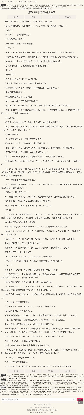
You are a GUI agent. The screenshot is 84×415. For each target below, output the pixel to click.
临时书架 (51, 407)
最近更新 (41, 410)
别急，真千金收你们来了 (58, 391)
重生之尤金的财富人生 (41, 384)
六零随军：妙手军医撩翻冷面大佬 (10, 391)
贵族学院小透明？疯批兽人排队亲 (43, 391)
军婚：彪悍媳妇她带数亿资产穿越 (31, 380)
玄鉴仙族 (9, 375)
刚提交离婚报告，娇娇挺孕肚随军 (73, 391)
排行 (49, 405)
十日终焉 (62, 376)
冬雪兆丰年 (11, 1)
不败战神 (15, 376)
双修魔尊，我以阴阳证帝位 (44, 376)
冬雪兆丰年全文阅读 (25, 1)
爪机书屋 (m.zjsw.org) (48, 412)
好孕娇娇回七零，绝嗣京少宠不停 (58, 387)
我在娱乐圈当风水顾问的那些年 (19, 375)
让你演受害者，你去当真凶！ (59, 389)
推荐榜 (40, 407)
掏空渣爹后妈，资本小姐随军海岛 (54, 5)
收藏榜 (45, 407)
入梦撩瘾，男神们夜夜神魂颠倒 (14, 387)
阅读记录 (68, 17)
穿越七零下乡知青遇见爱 (43, 387)
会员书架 (54, 410)
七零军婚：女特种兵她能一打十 (13, 385)
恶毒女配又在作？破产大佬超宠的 (27, 391)
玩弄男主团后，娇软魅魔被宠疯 (29, 387)
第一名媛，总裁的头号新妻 (63, 375)
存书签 (68, 371)
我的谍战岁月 (34, 376)
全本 (45, 405)
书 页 (33, 17)
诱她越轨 (45, 392)
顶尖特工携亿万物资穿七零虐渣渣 (24, 382)
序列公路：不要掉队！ (75, 375)
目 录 (33, 371)
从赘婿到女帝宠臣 (69, 376)
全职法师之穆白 (55, 376)
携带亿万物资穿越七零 (38, 382)
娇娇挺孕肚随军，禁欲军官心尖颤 (10, 389)
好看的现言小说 (47, 8)
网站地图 (48, 410)
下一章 (50, 17)
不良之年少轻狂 (8, 376)
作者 (42, 405)
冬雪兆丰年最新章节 (37, 8)
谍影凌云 (79, 376)
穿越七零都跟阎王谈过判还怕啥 (71, 384)
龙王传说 (45, 375)
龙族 (75, 376)
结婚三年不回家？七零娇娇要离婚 (37, 5)
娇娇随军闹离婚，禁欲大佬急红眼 (27, 389)
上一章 (16, 17)
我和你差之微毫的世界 (13, 7)
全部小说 (35, 410)
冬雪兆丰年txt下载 (26, 8)
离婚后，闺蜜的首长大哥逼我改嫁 (52, 382)
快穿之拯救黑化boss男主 (23, 376)
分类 (38, 405)
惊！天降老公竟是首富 (68, 5)
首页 (3, 1)
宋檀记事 (78, 380)
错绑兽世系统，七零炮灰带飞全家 (34, 392)
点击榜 (35, 407)
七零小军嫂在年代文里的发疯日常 (55, 384)
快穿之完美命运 (10, 5)
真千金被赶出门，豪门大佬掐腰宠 (30, 385)
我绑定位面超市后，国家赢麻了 (43, 7)
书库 (34, 405)
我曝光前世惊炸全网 (30, 384)
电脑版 (29, 410)
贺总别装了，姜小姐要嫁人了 (22, 5)
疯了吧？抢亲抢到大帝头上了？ (34, 375)
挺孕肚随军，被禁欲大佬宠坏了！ (59, 7)
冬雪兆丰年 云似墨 (5, 8)
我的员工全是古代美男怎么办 (18, 392)
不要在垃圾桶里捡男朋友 (46, 380)
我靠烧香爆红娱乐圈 (57, 380)
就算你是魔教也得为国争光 (69, 380)
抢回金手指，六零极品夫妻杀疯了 (27, 7)
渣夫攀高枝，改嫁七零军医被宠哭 (43, 389)
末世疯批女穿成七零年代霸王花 (17, 384)
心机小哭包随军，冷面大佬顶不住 (56, 392)
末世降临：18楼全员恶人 (21, 378)
